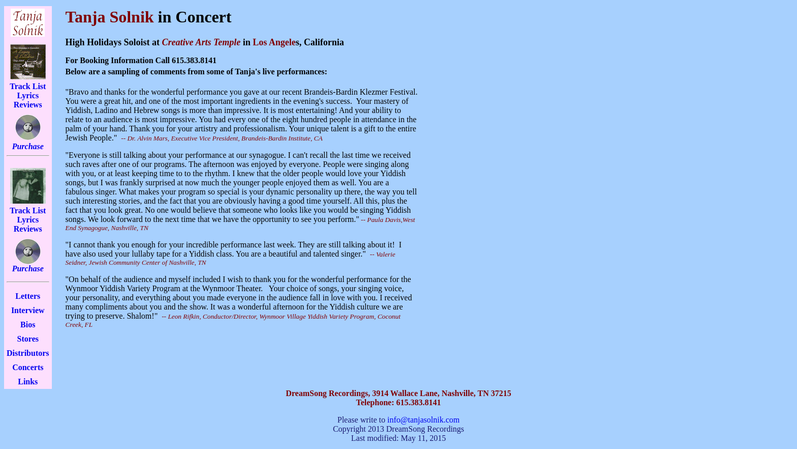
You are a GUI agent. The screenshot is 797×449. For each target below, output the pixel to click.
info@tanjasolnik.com (423, 419)
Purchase (28, 146)
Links (28, 381)
